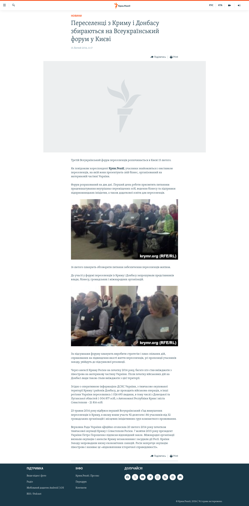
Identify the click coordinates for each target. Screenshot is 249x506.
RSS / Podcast (34, 494)
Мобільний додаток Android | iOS (45, 488)
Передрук (81, 482)
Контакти (81, 488)
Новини (76, 15)
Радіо (30, 482)
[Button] (158, 57)
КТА (220, 5)
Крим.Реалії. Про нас (87, 476)
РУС (211, 5)
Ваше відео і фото (36, 476)
